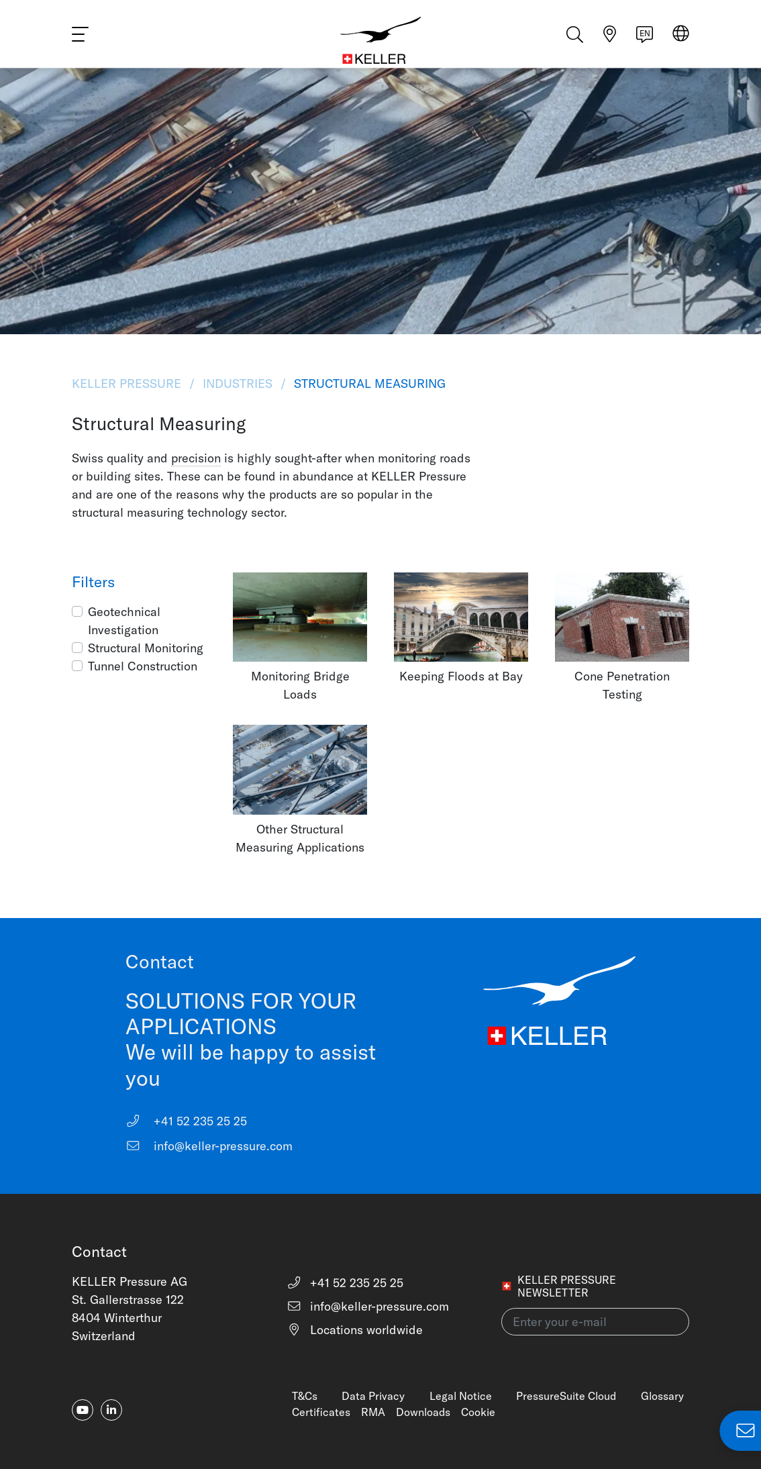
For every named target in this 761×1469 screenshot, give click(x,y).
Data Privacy (373, 1396)
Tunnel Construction (142, 666)
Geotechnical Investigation (124, 621)
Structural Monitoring (145, 648)
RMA (373, 1412)
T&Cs (304, 1396)
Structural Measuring (368, 383)
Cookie (478, 1412)
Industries (237, 383)
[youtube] (82, 1410)
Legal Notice (460, 1396)
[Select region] (680, 41)
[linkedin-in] (111, 1410)
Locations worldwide (355, 1329)
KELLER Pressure (128, 383)
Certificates (321, 1412)
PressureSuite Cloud (566, 1396)
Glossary (662, 1396)
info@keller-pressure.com (209, 1146)
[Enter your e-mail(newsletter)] (595, 1321)
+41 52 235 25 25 (186, 1121)
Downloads (423, 1412)
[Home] (381, 40)
